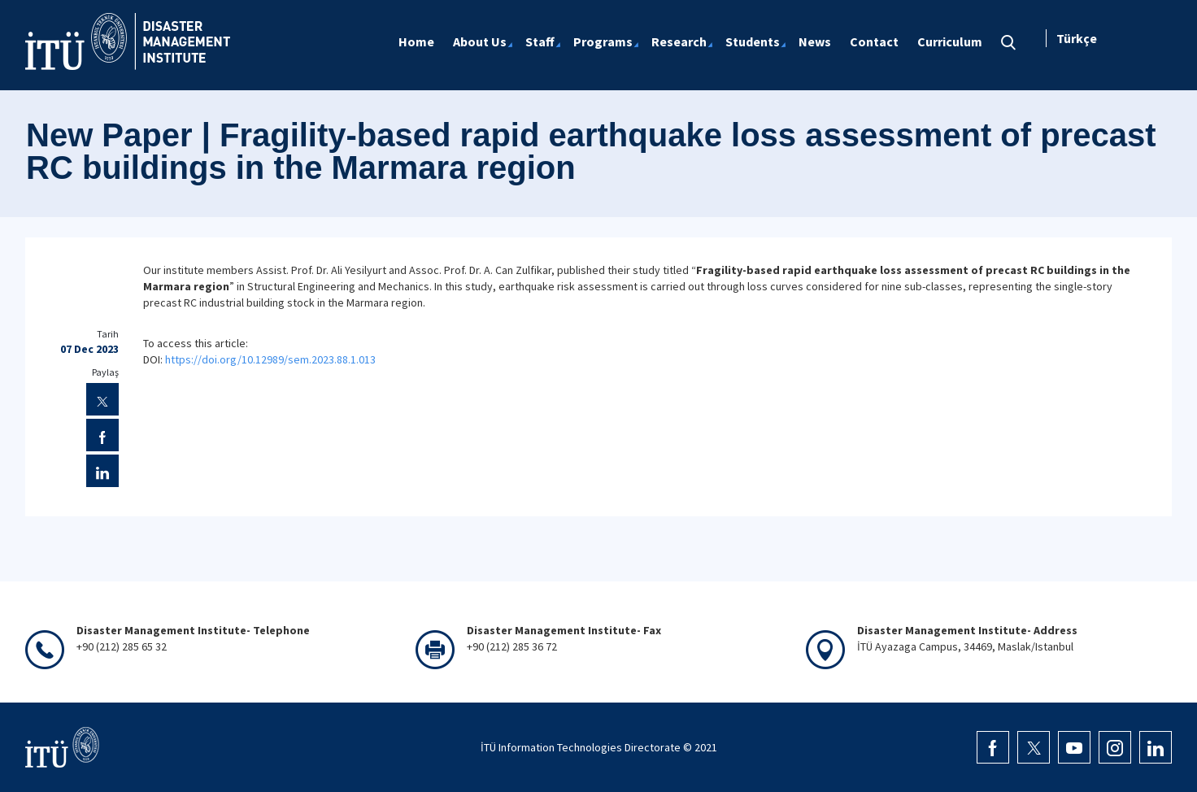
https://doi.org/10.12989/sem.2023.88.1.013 (270, 359)
